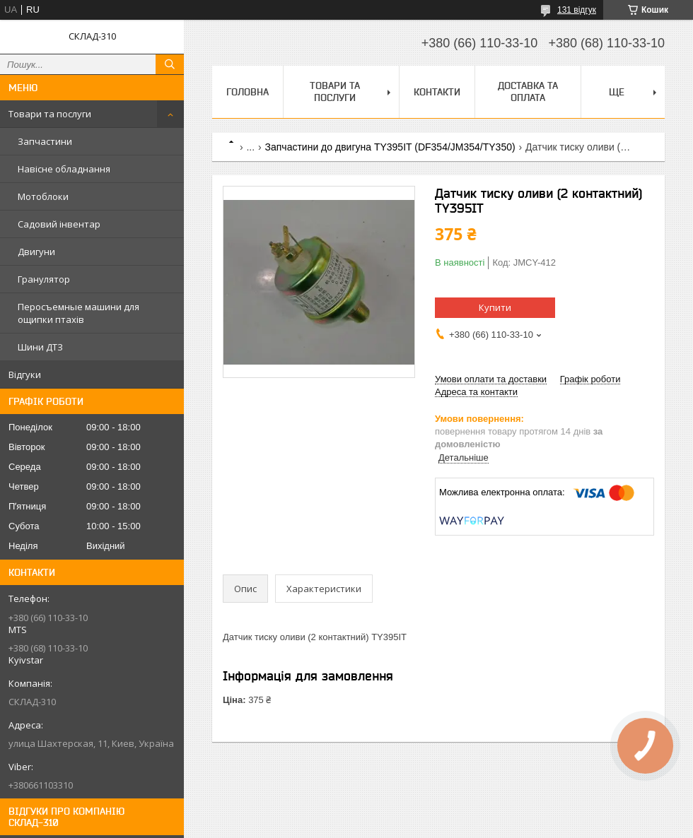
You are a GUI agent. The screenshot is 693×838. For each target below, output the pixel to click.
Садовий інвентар (59, 224)
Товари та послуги (49, 113)
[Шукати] (170, 64)
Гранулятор (44, 279)
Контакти (437, 92)
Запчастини (45, 141)
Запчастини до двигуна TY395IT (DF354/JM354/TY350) (390, 147)
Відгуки (24, 374)
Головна (247, 92)
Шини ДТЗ (40, 347)
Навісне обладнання (64, 169)
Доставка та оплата (528, 91)
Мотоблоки (43, 196)
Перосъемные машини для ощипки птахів (78, 313)
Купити (495, 307)
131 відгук (576, 10)
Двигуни (36, 251)
